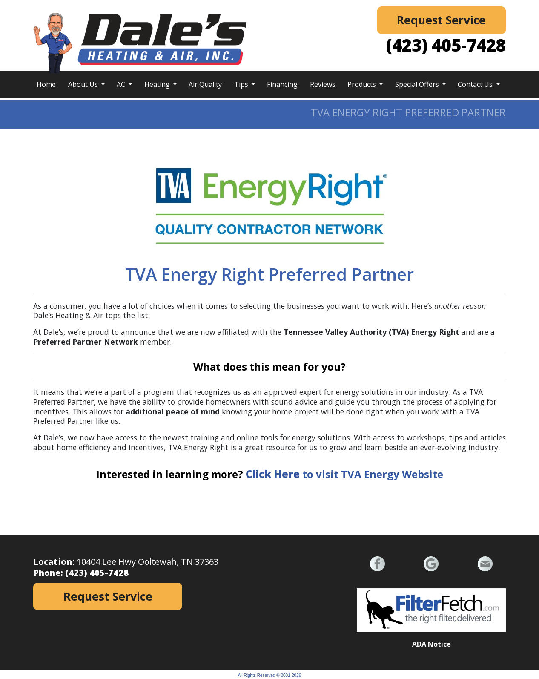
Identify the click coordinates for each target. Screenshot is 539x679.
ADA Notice (431, 644)
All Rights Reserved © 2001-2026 (269, 675)
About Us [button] (84, 84)
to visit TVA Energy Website (344, 474)
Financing (282, 84)
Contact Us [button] (476, 84)
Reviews (322, 84)
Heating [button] (158, 84)
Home (46, 84)
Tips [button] (242, 84)
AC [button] (122, 84)
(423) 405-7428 (446, 45)
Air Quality (205, 84)
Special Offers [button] (418, 84)
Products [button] (362, 84)
